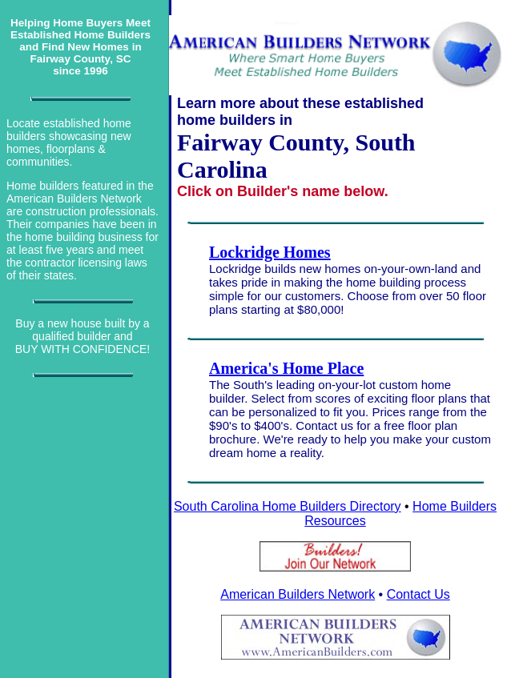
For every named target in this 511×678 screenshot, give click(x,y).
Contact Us (418, 594)
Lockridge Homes (270, 252)
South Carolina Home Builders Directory (287, 506)
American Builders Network (297, 594)
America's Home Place (286, 368)
